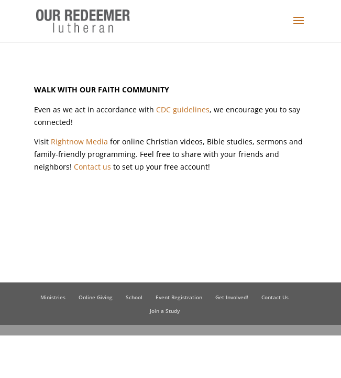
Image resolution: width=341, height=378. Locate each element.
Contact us (92, 167)
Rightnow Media (79, 141)
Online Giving (96, 297)
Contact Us (275, 297)
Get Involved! (231, 297)
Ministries (52, 297)
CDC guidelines (183, 109)
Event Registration (179, 297)
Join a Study (165, 310)
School (134, 297)
